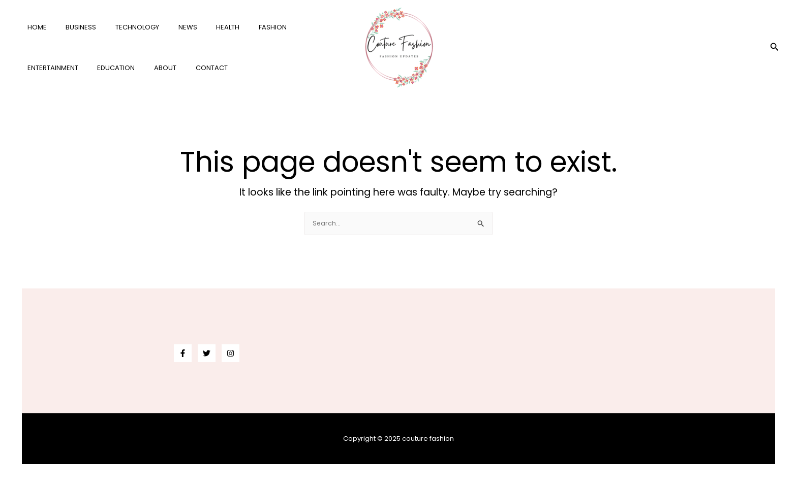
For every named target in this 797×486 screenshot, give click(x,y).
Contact (127, 68)
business (72, 27)
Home (34, 27)
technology (122, 27)
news (167, 27)
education (43, 68)
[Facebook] (183, 353)
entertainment (292, 27)
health (201, 27)
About (86, 68)
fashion (240, 27)
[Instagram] (230, 353)
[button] (774, 48)
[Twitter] (207, 353)
